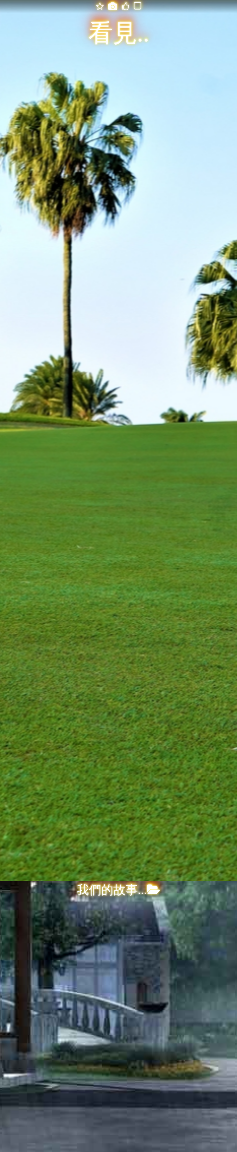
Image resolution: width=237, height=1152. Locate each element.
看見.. (118, 33)
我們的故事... (118, 890)
